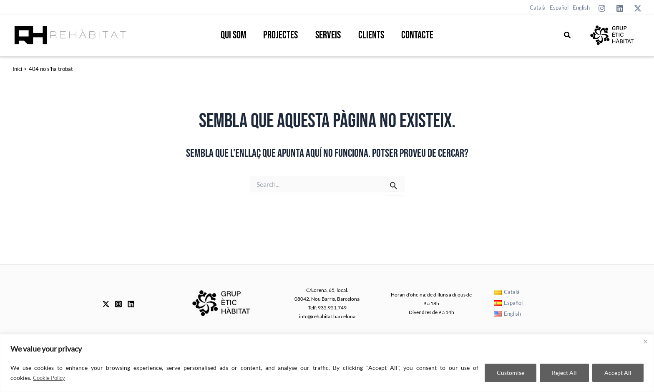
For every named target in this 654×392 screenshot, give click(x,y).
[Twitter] (637, 8)
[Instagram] (602, 8)
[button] (567, 35)
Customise (510, 372)
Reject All (564, 372)
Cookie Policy (51, 377)
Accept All (617, 372)
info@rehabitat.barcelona (327, 316)
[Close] (645, 341)
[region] (327, 363)
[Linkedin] (620, 8)
